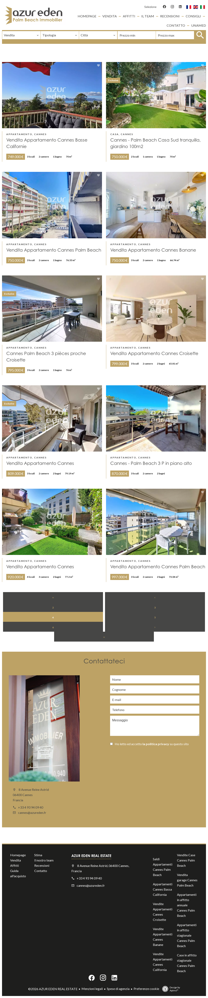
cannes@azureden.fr (32, 812)
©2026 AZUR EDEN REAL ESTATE (52, 989)
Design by (170, 989)
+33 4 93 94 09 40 (30, 807)
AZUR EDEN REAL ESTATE (91, 855)
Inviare (130, 755)
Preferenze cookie (146, 989)
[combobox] (21, 35)
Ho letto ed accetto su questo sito (152, 744)
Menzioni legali (92, 989)
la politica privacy (156, 744)
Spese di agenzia (118, 989)
